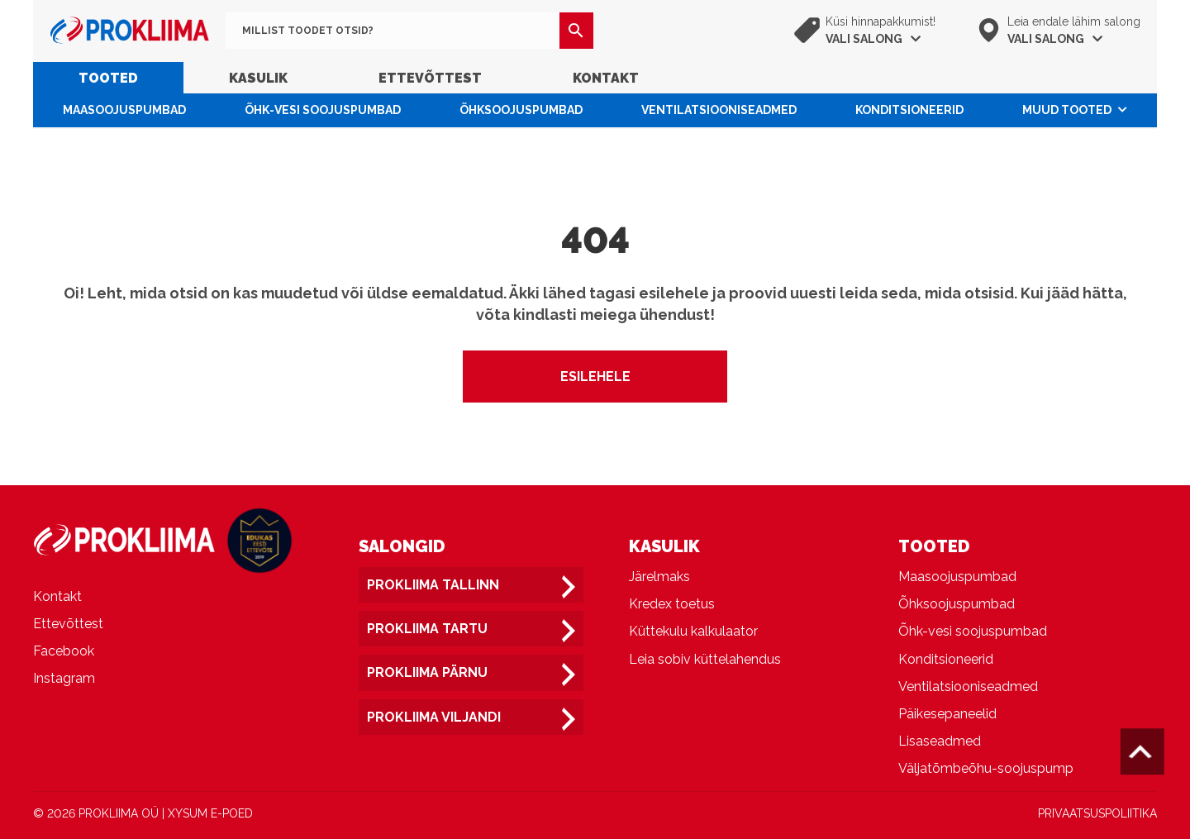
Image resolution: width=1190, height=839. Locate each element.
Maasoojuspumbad (124, 110)
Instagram (64, 678)
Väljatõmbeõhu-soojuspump (985, 768)
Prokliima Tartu (427, 628)
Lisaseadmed (939, 741)
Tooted (108, 78)
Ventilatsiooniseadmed (719, 110)
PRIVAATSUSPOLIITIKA (1097, 813)
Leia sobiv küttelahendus (705, 659)
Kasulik (258, 78)
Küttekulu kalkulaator (693, 631)
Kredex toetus (672, 604)
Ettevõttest (430, 78)
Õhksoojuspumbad (521, 110)
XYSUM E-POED (210, 813)
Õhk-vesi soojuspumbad (323, 110)
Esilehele (595, 376)
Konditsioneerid (909, 110)
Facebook (63, 651)
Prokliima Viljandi (434, 717)
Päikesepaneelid (947, 714)
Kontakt (606, 78)
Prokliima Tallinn (433, 585)
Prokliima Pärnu (427, 672)
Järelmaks (659, 576)
